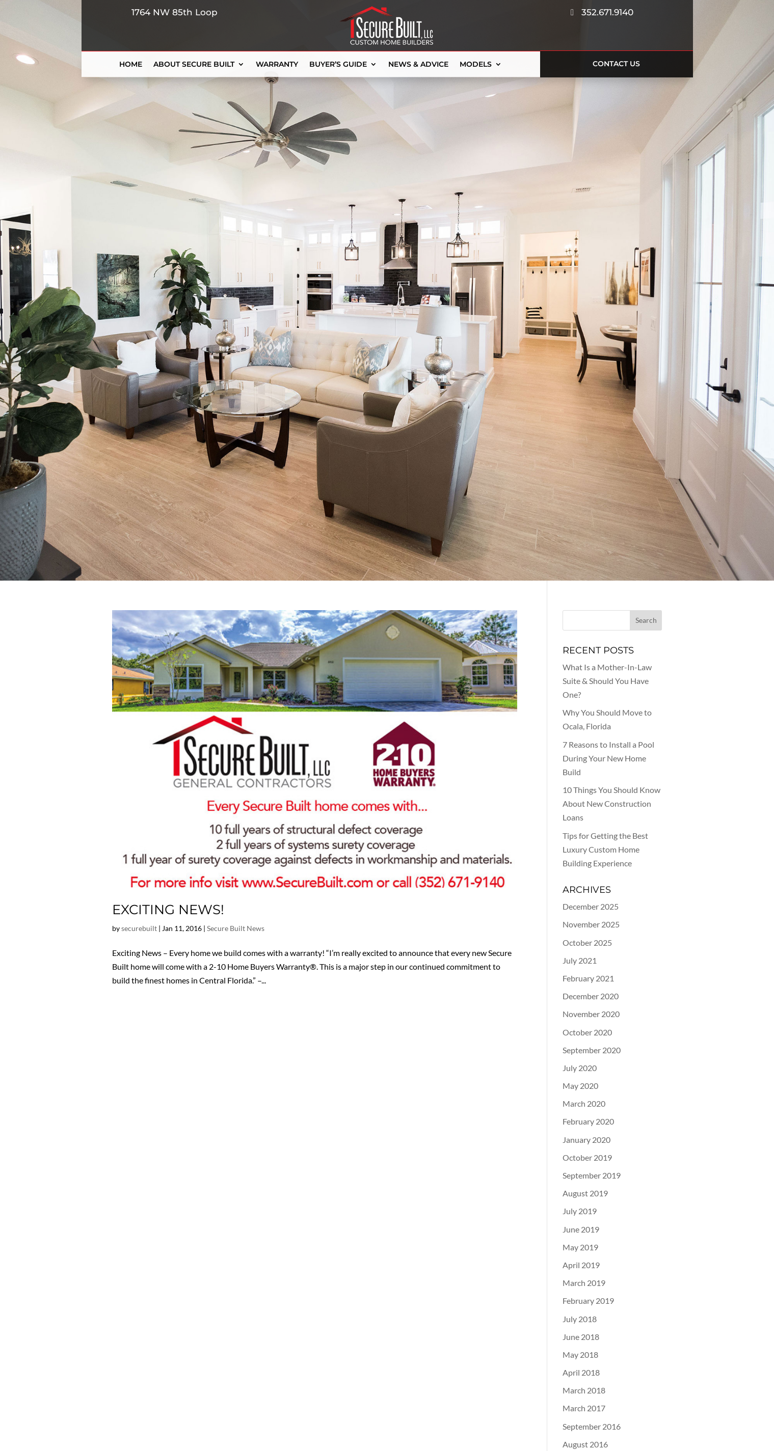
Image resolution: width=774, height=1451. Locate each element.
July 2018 (580, 1319)
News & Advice (418, 65)
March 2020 (584, 1103)
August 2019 (585, 1193)
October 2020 (587, 1032)
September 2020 (592, 1050)
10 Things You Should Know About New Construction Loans (611, 803)
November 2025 (591, 924)
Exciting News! (168, 909)
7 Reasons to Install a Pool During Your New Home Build (608, 758)
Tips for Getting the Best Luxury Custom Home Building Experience (605, 849)
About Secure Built (193, 65)
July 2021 (580, 960)
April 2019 (581, 1265)
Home (130, 65)
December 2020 (591, 996)
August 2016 (585, 1444)
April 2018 (581, 1372)
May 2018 (580, 1354)
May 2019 (580, 1247)
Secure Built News (235, 928)
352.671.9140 (602, 12)
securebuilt (139, 928)
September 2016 (592, 1426)
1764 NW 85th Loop (172, 12)
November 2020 (591, 1014)
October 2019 (587, 1157)
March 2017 (584, 1408)
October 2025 (587, 942)
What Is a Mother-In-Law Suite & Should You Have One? (607, 680)
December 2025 (591, 906)
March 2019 (584, 1283)
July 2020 (580, 1068)
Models (476, 65)
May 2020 (580, 1085)
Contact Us (616, 63)
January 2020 (586, 1139)
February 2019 (588, 1300)
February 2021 (588, 978)
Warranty (277, 65)
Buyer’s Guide (338, 65)
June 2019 (581, 1229)
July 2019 (580, 1211)
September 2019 (592, 1175)
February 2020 (588, 1121)
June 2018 (581, 1337)
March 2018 (584, 1390)
